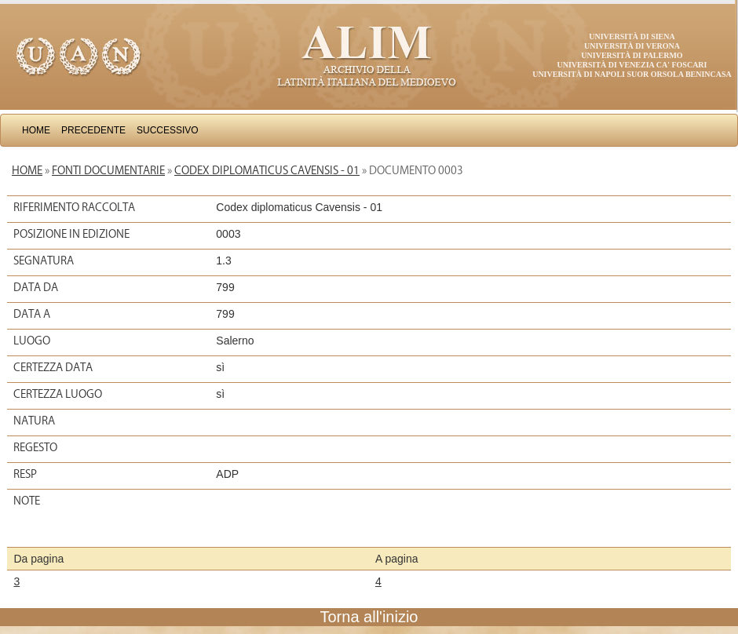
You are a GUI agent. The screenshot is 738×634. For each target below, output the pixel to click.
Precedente (93, 130)
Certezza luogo (57, 393)
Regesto (35, 447)
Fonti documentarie (108, 170)
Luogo (31, 340)
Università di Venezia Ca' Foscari (632, 64)
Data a (31, 313)
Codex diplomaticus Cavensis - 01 (267, 170)
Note (26, 500)
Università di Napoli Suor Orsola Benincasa (632, 74)
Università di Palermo (631, 55)
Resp (25, 473)
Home (36, 130)
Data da (35, 287)
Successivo (168, 130)
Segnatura (43, 260)
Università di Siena (631, 36)
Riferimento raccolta (74, 207)
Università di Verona (632, 46)
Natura (34, 420)
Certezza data (53, 367)
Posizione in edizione (71, 233)
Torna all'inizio (369, 616)
